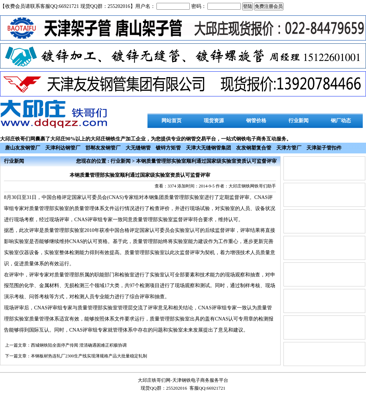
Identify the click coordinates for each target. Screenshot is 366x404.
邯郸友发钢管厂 (103, 148)
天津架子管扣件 (324, 148)
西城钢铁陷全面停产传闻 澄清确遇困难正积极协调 (79, 345)
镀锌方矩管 (168, 148)
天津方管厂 (288, 148)
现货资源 (214, 120)
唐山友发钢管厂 (22, 148)
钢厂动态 (341, 120)
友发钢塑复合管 (253, 148)
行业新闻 (298, 120)
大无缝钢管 (138, 148)
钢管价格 (256, 120)
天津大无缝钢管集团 (208, 148)
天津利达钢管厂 (62, 148)
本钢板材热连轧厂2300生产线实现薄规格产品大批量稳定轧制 (89, 355)
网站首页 (171, 120)
